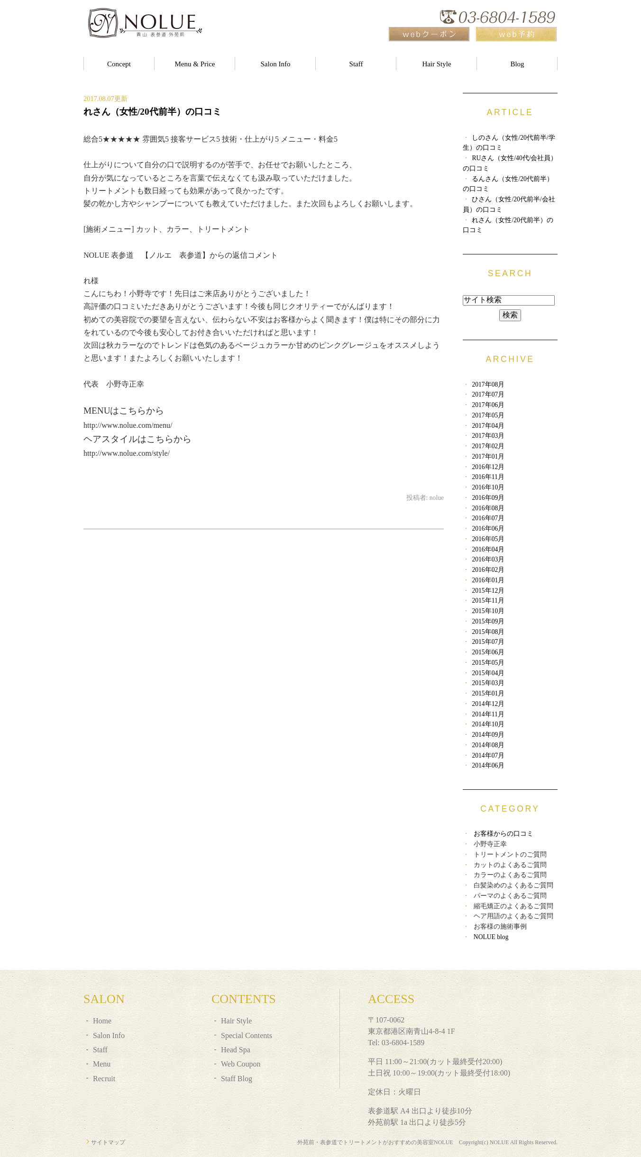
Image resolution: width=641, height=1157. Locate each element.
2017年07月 (488, 394)
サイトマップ (108, 1142)
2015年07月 (488, 641)
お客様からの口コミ (503, 833)
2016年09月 (488, 497)
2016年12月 (488, 466)
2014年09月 (488, 734)
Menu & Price (195, 64)
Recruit (104, 1079)
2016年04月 (488, 549)
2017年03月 (488, 435)
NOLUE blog (491, 936)
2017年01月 (488, 456)
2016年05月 (488, 538)
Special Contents (246, 1035)
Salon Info (276, 64)
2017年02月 (488, 446)
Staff (356, 64)
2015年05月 (488, 662)
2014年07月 (488, 755)
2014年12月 (488, 703)
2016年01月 (488, 580)
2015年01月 (488, 693)
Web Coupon (241, 1064)
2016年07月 (488, 518)
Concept (119, 64)
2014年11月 (488, 714)
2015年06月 (488, 652)
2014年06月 (488, 765)
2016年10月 (488, 487)
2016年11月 (488, 476)
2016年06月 (488, 528)
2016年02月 (488, 569)
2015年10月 (488, 611)
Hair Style (436, 64)
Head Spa (235, 1050)
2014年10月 (488, 724)
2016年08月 (488, 508)
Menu (101, 1064)
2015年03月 (488, 683)
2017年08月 (488, 384)
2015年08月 (488, 631)
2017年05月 (488, 415)
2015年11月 (488, 600)
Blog (517, 64)
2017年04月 (488, 425)
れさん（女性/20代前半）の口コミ (152, 112)
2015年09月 (488, 621)
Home (102, 1021)
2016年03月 (488, 559)
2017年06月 (488, 404)
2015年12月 (488, 590)
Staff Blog (236, 1079)
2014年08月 (488, 745)
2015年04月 (488, 673)
